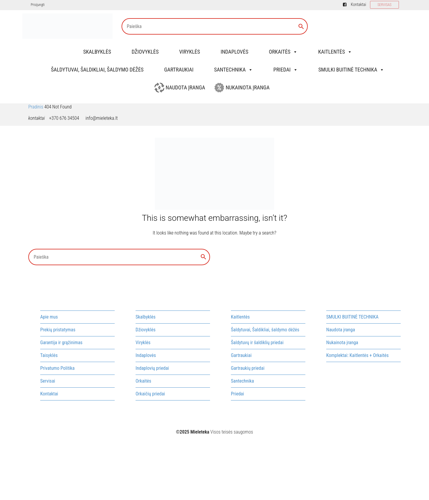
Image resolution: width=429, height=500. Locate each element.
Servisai (47, 381)
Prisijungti (37, 5)
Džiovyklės (145, 52)
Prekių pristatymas (57, 330)
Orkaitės (283, 52)
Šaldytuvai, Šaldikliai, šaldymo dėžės (97, 69)
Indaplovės (234, 52)
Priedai (285, 69)
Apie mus (49, 317)
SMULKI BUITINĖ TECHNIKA (351, 69)
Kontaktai (358, 4)
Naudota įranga (185, 87)
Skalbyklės (97, 52)
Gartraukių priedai (248, 368)
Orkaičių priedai (150, 394)
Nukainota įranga (247, 87)
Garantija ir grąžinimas (61, 342)
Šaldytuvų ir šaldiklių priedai (257, 342)
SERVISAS (384, 5)
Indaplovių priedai (152, 368)
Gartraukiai (178, 69)
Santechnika (233, 69)
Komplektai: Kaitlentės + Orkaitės (357, 355)
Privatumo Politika (57, 368)
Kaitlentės (335, 52)
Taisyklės (48, 355)
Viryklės (189, 52)
